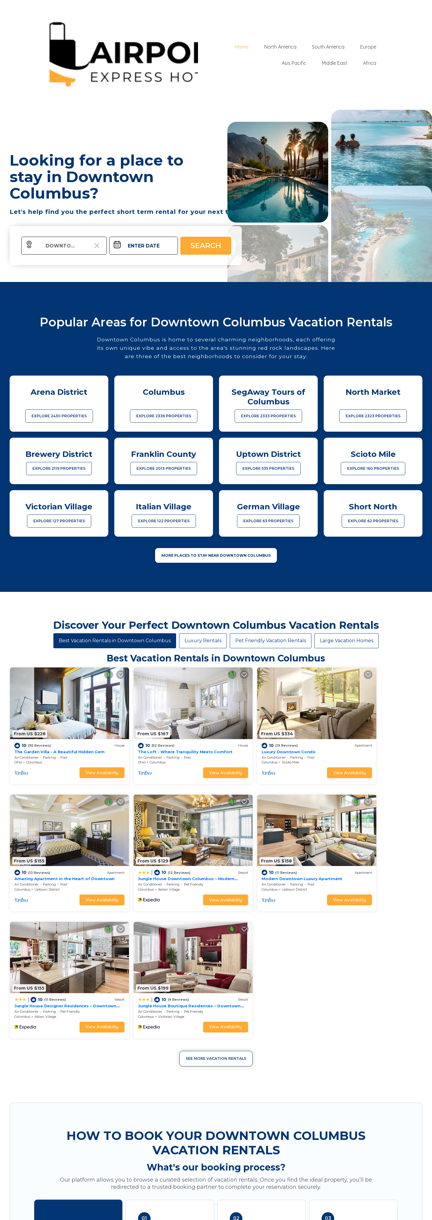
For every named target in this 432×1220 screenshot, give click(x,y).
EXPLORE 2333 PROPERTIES (268, 416)
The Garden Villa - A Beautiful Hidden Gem (59, 739)
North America (281, 47)
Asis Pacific (294, 63)
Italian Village (45, 866)
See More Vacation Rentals (216, 908)
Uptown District (359, 750)
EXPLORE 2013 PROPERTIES (163, 468)
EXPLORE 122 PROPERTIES (164, 521)
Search (205, 245)
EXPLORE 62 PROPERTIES (373, 521)
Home (242, 47)
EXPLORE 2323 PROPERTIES (373, 416)
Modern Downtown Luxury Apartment (158, 855)
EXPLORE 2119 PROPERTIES (59, 468)
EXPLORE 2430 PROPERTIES (59, 416)
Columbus (34, 750)
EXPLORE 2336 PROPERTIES (163, 416)
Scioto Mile (251, 750)
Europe (368, 47)
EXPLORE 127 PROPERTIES (59, 521)
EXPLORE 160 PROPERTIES (373, 468)
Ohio (18, 750)
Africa (369, 63)
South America (328, 47)
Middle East (334, 63)
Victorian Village (360, 866)
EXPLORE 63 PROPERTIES (268, 521)
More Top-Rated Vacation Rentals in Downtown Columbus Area (216, 1191)
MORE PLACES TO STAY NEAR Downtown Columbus (216, 555)
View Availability (82, 761)
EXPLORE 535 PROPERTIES (268, 468)
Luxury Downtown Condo (250, 739)
